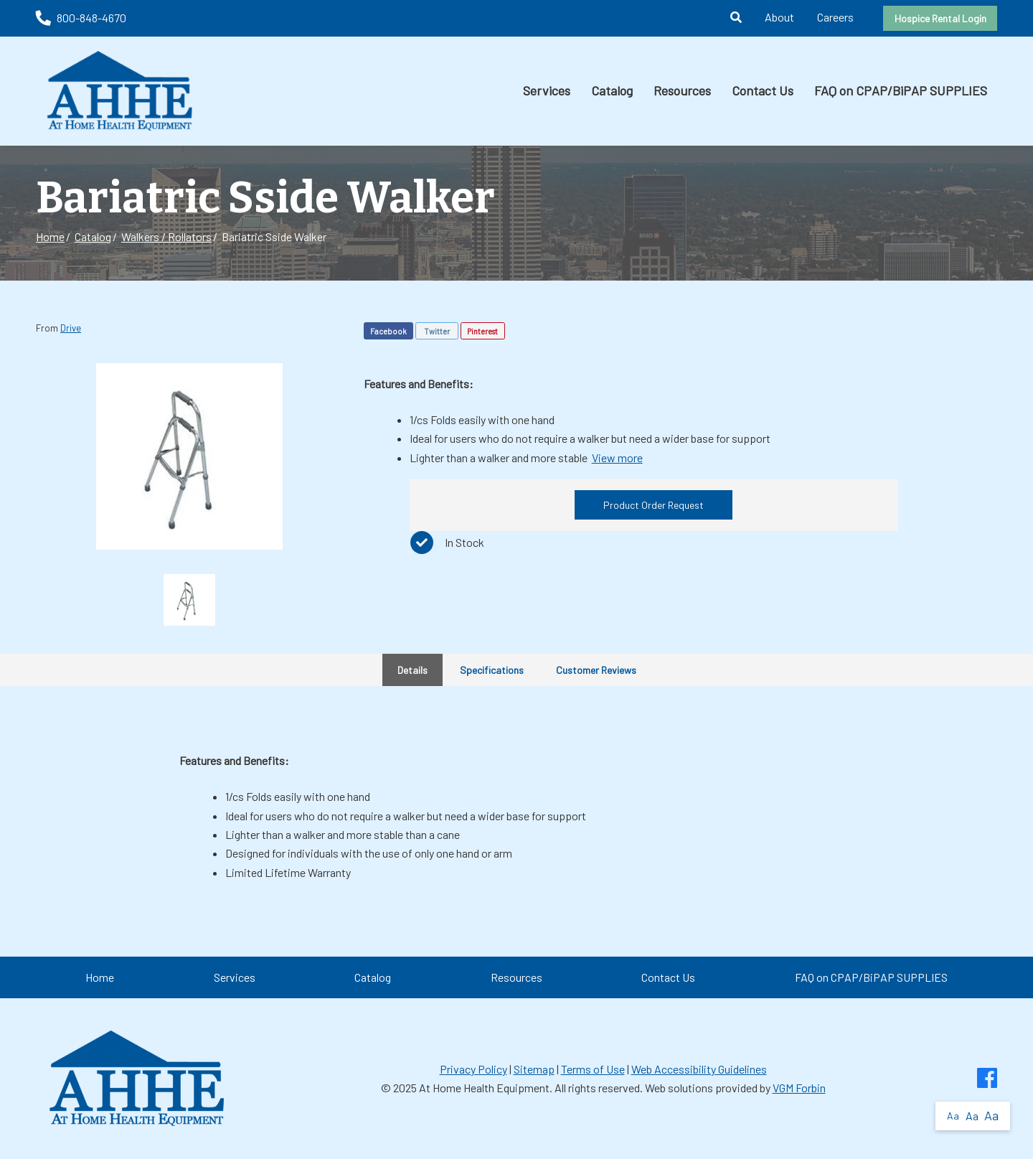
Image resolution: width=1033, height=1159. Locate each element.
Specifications (492, 670)
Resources (682, 90)
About (779, 17)
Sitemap (534, 1069)
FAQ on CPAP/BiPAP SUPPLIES (900, 90)
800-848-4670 (81, 17)
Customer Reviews (596, 670)
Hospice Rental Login (940, 18)
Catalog (612, 90)
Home (50, 236)
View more (617, 457)
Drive (70, 328)
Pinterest (482, 331)
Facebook (388, 331)
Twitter (437, 331)
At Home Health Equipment (484, 1087)
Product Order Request (653, 505)
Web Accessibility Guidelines (699, 1069)
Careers (835, 17)
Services (546, 90)
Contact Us (762, 90)
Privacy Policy (473, 1069)
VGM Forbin (799, 1087)
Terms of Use (593, 1069)
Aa (953, 1115)
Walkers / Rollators (166, 236)
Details (412, 670)
